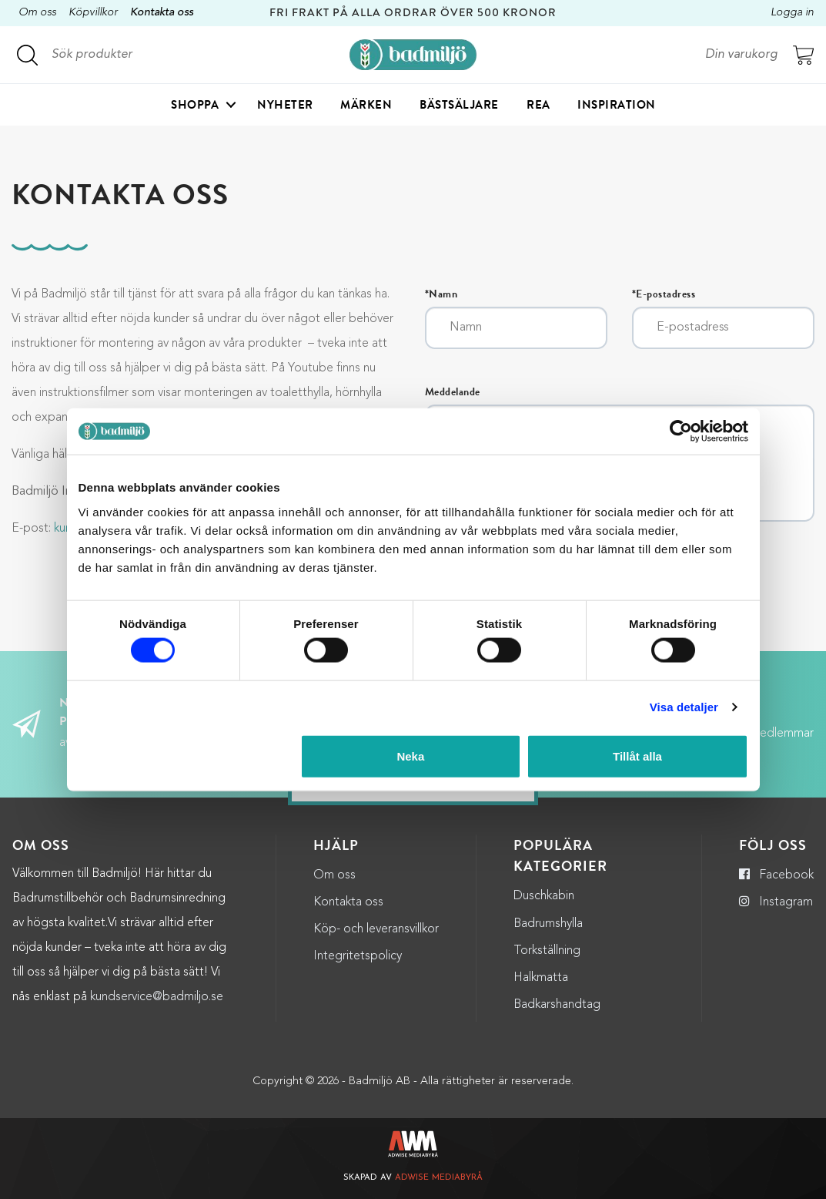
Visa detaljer (684, 707)
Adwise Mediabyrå (439, 1178)
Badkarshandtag (556, 1005)
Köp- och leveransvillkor (376, 929)
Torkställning (546, 951)
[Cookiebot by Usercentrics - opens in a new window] (681, 431)
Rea (538, 104)
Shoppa (195, 104)
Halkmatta (540, 978)
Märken (366, 104)
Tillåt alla (637, 755)
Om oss (37, 12)
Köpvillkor (93, 12)
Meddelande (452, 392)
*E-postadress (664, 294)
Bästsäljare (459, 104)
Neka (410, 755)
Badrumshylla (548, 924)
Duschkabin (543, 896)
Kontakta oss (161, 12)
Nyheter (285, 104)
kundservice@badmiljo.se (156, 997)
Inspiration (616, 104)
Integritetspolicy (357, 956)
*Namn (441, 294)
